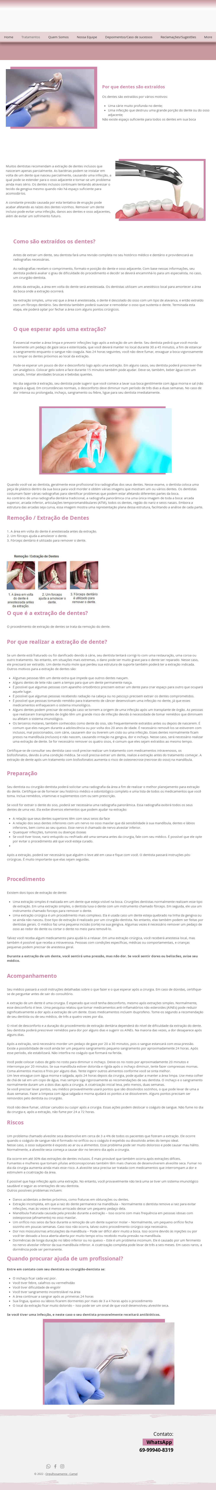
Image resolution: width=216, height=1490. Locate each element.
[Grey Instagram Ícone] (62, 1466)
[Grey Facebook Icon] (55, 1466)
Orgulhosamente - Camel (61, 1474)
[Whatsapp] (48, 1466)
